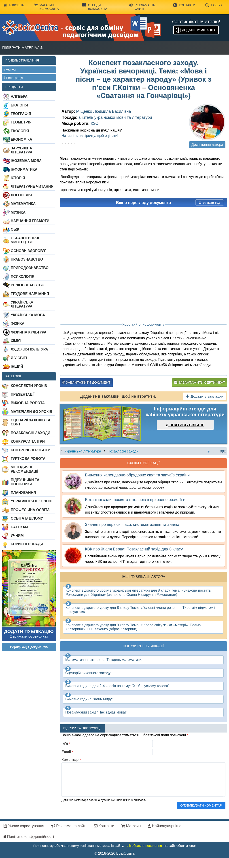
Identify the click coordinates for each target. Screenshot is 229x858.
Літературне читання (32, 186)
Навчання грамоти (30, 221)
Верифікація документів (29, 647)
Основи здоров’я (29, 251)
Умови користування (24, 826)
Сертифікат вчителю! (196, 21)
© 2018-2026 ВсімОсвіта (115, 853)
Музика (18, 212)
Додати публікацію (198, 30)
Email (67, 752)
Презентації (22, 394)
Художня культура (29, 349)
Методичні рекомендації (24, 469)
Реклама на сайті (142, 7)
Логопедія (21, 195)
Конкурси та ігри (28, 441)
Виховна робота (28, 403)
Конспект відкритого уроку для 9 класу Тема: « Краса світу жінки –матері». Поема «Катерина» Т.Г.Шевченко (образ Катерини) (133, 627)
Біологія (19, 105)
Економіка (21, 139)
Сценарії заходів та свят (30, 422)
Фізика (17, 323)
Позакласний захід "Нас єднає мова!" (96, 712)
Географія (21, 114)
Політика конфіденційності (29, 837)
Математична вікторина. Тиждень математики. (103, 660)
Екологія (20, 131)
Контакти (184, 5)
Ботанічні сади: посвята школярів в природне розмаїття (136, 499)
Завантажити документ (86, 382)
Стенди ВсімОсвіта (94, 7)
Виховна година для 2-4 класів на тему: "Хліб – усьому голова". (117, 686)
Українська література (22, 304)
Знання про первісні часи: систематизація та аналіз (132, 524)
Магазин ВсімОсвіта (46, 7)
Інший (17, 366)
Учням (17, 535)
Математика (23, 204)
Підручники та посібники (25, 482)
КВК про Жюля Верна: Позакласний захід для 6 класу (134, 549)
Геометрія (21, 122)
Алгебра (19, 96)
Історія (18, 178)
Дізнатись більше (185, 425)
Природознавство (30, 268)
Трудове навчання (30, 294)
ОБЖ (15, 229)
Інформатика (24, 169)
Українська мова (28, 315)
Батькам (19, 527)
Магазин (131, 826)
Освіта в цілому (27, 518)
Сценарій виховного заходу (87, 673)
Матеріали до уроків (31, 412)
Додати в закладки (204, 396)
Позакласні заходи (30, 433)
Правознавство (27, 259)
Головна (13, 5)
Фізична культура (29, 332)
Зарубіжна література (21, 150)
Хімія (16, 341)
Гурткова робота (28, 459)
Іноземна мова (26, 161)
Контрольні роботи (30, 450)
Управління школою (31, 501)
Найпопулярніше (164, 826)
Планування (23, 493)
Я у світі (19, 358)
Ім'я (65, 743)
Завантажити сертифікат (199, 382)
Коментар (71, 760)
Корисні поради (27, 544)
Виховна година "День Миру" (89, 699)
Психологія (22, 276)
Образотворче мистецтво (25, 240)
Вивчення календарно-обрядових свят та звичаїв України (137, 475)
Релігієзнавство (28, 285)
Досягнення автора (207, 145)
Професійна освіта (30, 510)
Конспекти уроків (29, 386)
